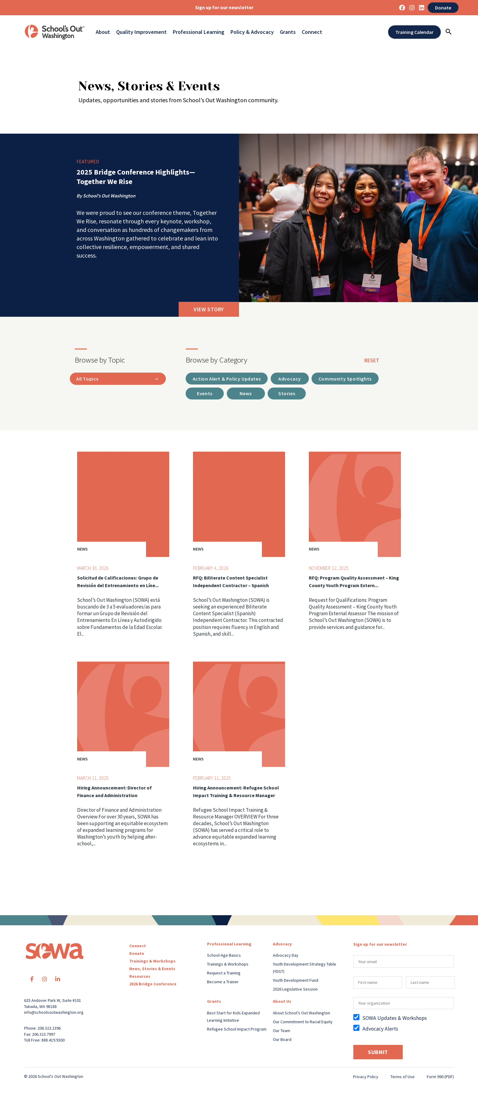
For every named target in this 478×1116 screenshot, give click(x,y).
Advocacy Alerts (380, 1029)
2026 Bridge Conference (153, 985)
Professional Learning (198, 32)
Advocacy (282, 945)
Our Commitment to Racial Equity (303, 1022)
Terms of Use (403, 1077)
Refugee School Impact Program (236, 1030)
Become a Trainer (223, 982)
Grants (288, 32)
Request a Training (224, 974)
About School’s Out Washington (301, 1014)
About (103, 32)
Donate (443, 8)
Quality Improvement (141, 32)
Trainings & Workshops (152, 962)
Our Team (281, 1031)
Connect (312, 32)
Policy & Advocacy (252, 32)
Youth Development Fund (295, 981)
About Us (282, 1002)
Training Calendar (414, 32)
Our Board (282, 1040)
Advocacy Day (285, 956)
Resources (139, 977)
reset (371, 360)
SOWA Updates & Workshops (394, 1019)
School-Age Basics (224, 956)
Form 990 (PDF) (440, 1077)
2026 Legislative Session (295, 990)
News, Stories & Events (152, 969)
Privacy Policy (365, 1077)
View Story (209, 309)
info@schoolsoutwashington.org (54, 1013)
